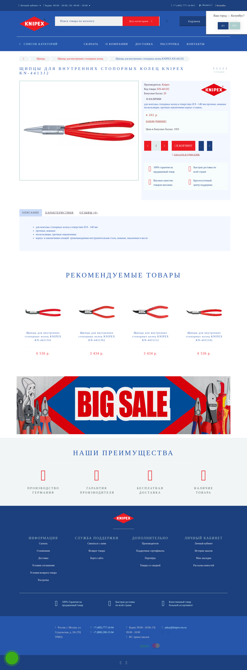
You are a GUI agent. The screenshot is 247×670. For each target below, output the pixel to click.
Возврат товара (97, 550)
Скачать (91, 44)
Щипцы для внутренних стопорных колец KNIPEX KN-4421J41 (43, 337)
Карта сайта (96, 558)
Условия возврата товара (43, 572)
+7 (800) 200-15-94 (103, 632)
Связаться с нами (97, 543)
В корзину (184, 145)
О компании (117, 44)
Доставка (145, 44)
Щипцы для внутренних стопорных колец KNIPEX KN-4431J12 (150, 337)
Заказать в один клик (187, 154)
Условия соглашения (43, 565)
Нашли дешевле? (156, 121)
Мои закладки (203, 558)
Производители (150, 543)
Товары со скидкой (150, 565)
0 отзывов (219, 71)
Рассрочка (171, 44)
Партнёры (150, 558)
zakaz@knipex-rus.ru (176, 627)
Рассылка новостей (203, 565)
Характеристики (59, 212)
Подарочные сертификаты (150, 550)
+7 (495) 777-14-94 (103, 627)
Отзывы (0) (88, 212)
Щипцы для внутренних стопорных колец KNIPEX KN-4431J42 (204, 337)
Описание (30, 212)
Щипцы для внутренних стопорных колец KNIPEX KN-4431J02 (97, 337)
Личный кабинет (204, 543)
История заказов (203, 550)
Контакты (198, 44)
